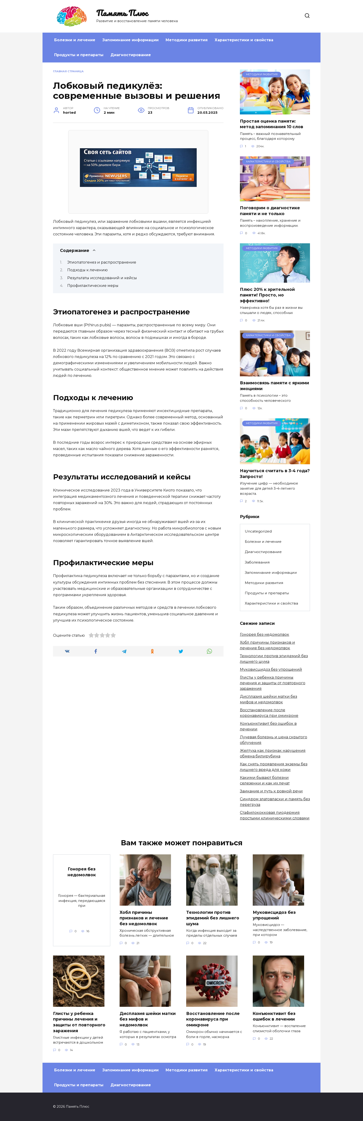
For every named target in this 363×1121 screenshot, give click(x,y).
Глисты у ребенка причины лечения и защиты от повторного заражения (272, 683)
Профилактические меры (92, 285)
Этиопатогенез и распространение (101, 262)
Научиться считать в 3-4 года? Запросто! (275, 473)
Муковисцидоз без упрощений (271, 669)
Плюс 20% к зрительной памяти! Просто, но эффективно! (267, 295)
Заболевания (257, 562)
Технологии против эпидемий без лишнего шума (212, 918)
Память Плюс (122, 12)
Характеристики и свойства (244, 40)
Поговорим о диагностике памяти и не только (270, 210)
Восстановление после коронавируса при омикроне (213, 1019)
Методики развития (187, 40)
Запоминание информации (130, 40)
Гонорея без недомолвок (264, 634)
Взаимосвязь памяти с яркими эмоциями (274, 385)
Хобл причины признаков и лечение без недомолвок (144, 918)
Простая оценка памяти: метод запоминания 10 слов (271, 123)
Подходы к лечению (87, 270)
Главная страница (68, 71)
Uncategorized (258, 531)
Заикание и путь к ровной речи (271, 791)
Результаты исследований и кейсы (102, 278)
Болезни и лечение (74, 40)
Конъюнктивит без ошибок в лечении (274, 1016)
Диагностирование (130, 55)
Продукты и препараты (78, 55)
